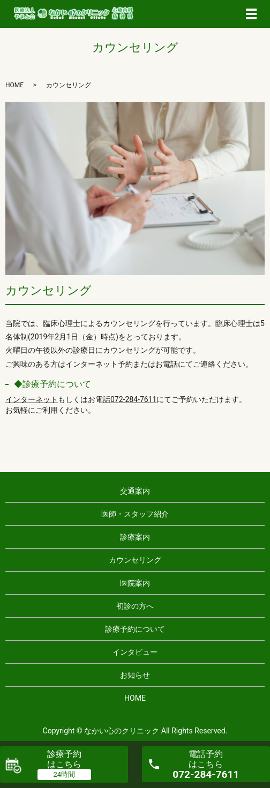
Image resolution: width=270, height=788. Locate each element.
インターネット (31, 399)
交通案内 (135, 491)
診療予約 (64, 759)
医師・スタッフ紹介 (135, 514)
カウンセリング (135, 560)
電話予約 (205, 765)
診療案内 (135, 537)
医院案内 (135, 583)
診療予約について (135, 629)
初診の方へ (135, 606)
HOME (14, 85)
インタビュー (135, 652)
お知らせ (135, 675)
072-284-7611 (133, 399)
